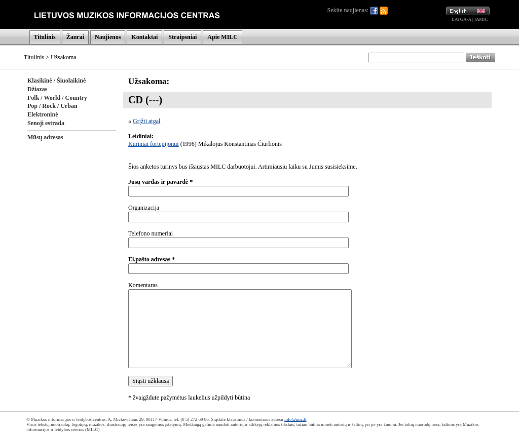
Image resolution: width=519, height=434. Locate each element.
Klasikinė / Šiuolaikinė (56, 80)
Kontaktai (144, 37)
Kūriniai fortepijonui (153, 143)
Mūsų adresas (45, 137)
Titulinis (45, 37)
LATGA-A (461, 19)
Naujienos (108, 37)
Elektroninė (42, 114)
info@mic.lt (295, 419)
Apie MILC (222, 37)
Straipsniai (182, 37)
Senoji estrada (45, 123)
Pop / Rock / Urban (52, 105)
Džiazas (37, 89)
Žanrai (75, 37)
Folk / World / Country (57, 97)
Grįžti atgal (146, 121)
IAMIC (481, 19)
